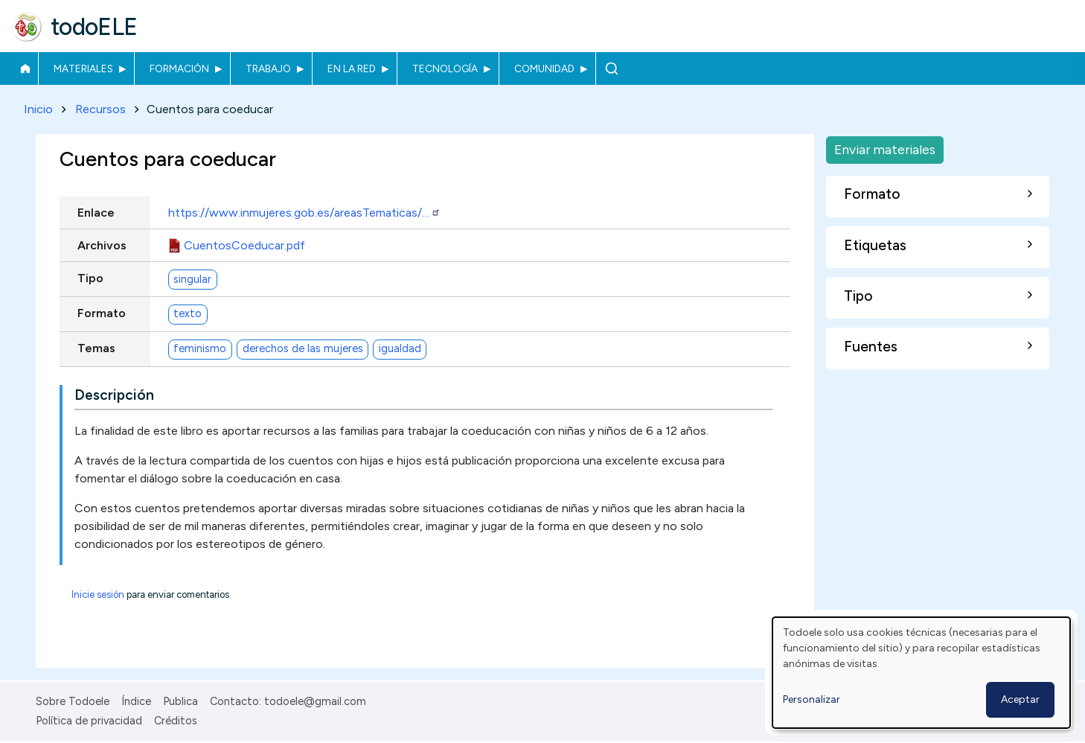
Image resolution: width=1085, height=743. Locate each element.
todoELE (94, 27)
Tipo (90, 278)
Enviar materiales (884, 149)
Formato (101, 313)
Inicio (25, 68)
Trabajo (268, 68)
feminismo (199, 349)
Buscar (611, 68)
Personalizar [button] (811, 699)
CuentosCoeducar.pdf (244, 245)
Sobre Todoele (72, 701)
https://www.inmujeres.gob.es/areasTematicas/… (304, 212)
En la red (351, 68)
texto (187, 314)
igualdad (400, 349)
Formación (179, 68)
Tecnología (445, 68)
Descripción (114, 395)
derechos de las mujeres (303, 349)
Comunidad (544, 68)
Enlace (96, 212)
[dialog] (921, 672)
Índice (136, 701)
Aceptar (1020, 699)
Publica (180, 701)
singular (192, 279)
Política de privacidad (89, 720)
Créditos (175, 720)
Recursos (100, 109)
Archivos (102, 245)
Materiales (83, 68)
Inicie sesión (97, 595)
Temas (96, 348)
